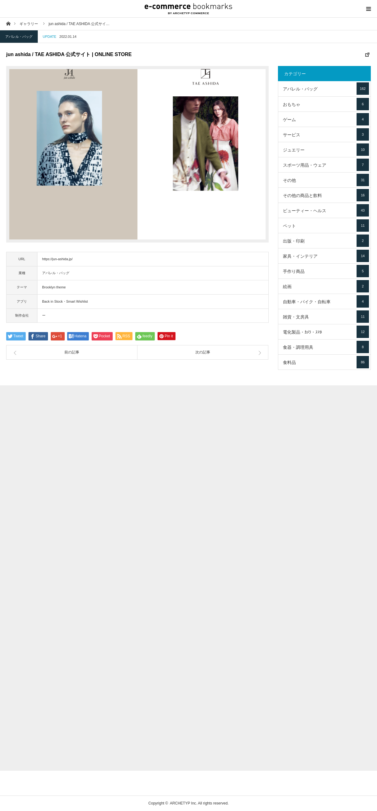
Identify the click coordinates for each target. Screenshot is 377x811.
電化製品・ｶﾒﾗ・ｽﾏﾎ (326, 332)
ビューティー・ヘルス (326, 210)
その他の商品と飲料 (326, 195)
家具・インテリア (326, 256)
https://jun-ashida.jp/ (57, 259)
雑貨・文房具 (326, 316)
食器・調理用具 (326, 347)
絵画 (326, 286)
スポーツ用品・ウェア (326, 165)
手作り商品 (326, 271)
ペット (326, 225)
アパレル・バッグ (18, 36)
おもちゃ (326, 104)
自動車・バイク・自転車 (326, 301)
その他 (326, 180)
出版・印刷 (326, 241)
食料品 (326, 362)
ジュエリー (326, 149)
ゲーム (326, 119)
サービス (326, 134)
